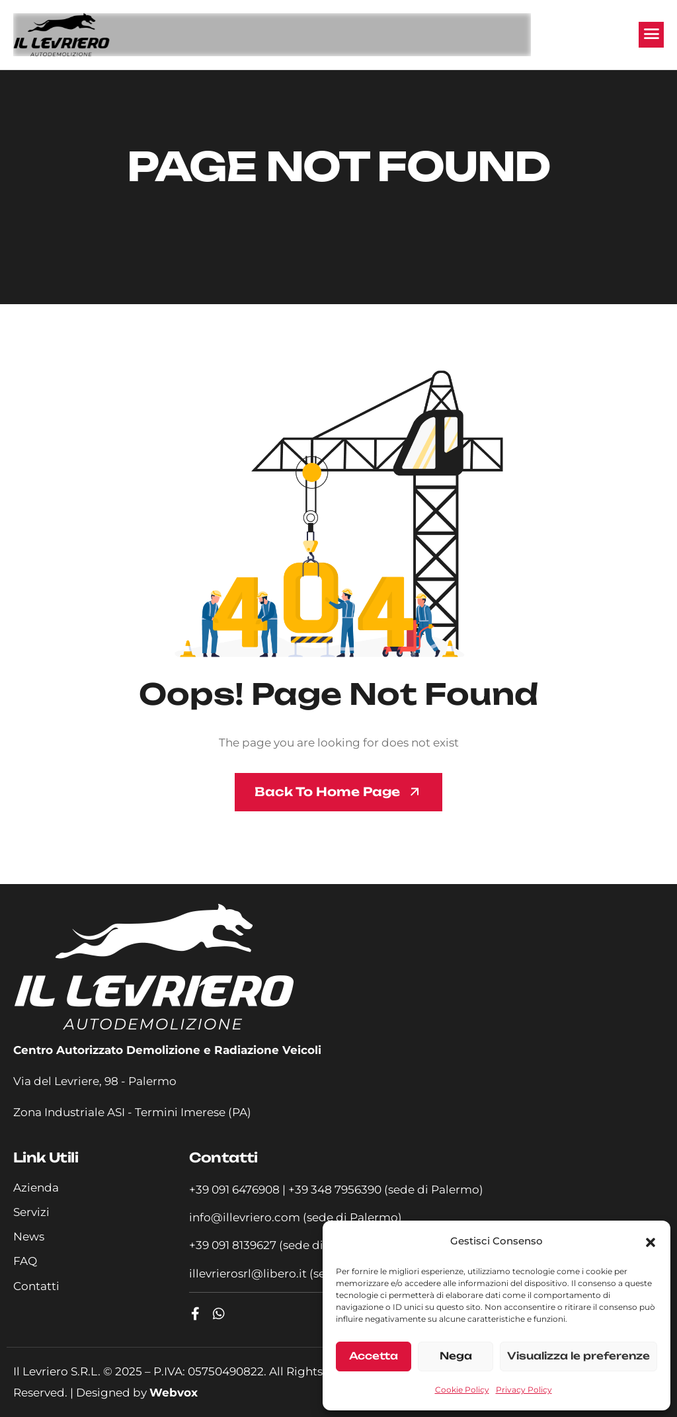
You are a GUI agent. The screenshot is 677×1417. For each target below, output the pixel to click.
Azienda (36, 1187)
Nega (456, 1356)
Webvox (173, 1392)
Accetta (373, 1356)
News (28, 1236)
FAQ (25, 1261)
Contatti (36, 1286)
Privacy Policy (524, 1390)
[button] (650, 1241)
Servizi (31, 1212)
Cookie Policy (462, 1390)
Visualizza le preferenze (578, 1356)
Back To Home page (327, 791)
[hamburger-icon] (651, 34)
